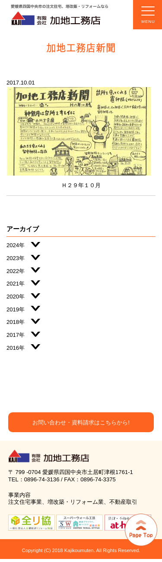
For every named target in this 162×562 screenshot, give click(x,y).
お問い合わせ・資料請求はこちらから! (81, 422)
